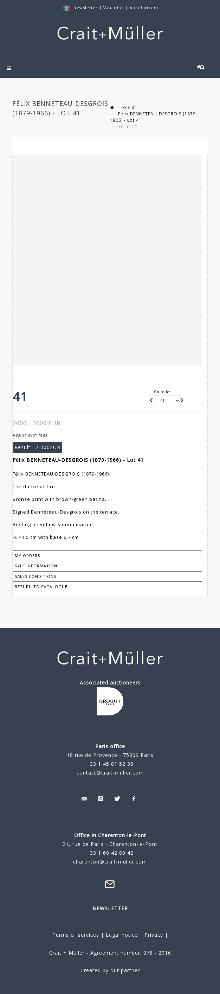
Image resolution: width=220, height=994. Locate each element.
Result (129, 107)
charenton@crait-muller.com (110, 861)
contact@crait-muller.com (110, 772)
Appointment (144, 7)
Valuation (113, 7)
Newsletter (85, 7)
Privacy (153, 934)
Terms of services (75, 934)
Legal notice (122, 934)
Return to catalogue (41, 586)
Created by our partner (110, 970)
